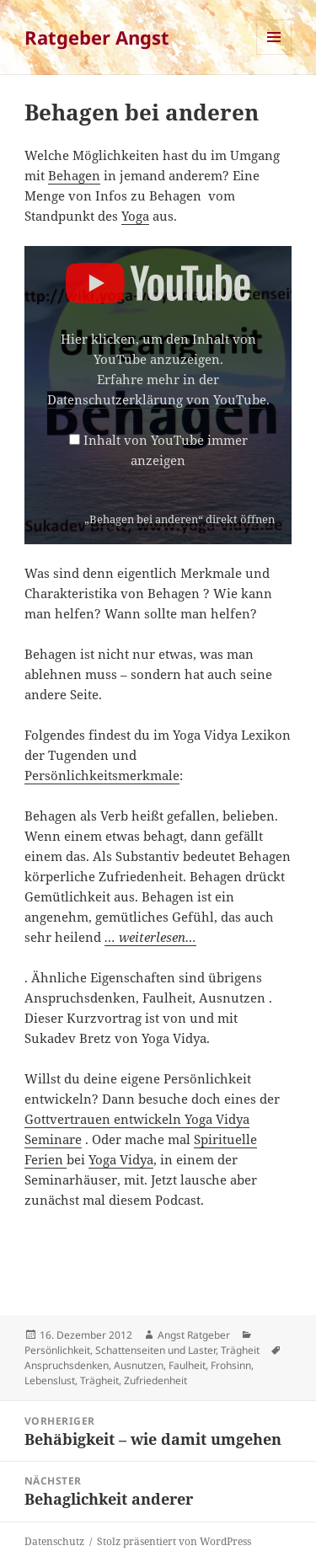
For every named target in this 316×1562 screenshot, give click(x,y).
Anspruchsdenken (66, 1365)
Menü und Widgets (274, 54)
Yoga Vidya (120, 1159)
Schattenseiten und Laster (155, 1350)
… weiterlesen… (150, 936)
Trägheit (240, 1350)
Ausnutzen (138, 1365)
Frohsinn (231, 1365)
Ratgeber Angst (96, 37)
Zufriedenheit (155, 1380)
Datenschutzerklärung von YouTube (156, 399)
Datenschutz (54, 1541)
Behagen (74, 175)
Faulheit (187, 1365)
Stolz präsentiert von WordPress (174, 1541)
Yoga (135, 215)
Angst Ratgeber (194, 1335)
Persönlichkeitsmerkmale (101, 775)
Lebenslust (49, 1380)
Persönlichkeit (57, 1350)
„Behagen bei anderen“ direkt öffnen (179, 519)
